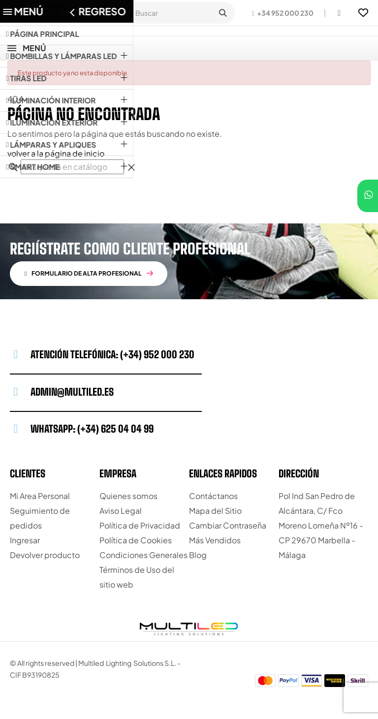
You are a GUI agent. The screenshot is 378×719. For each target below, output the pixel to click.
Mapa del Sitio (215, 510)
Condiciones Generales (143, 555)
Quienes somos (128, 496)
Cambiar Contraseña (227, 525)
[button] (283, 13)
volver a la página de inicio (55, 153)
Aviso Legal (120, 510)
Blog (198, 555)
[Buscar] (72, 166)
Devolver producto (45, 555)
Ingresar (25, 540)
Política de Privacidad (139, 525)
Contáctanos (213, 496)
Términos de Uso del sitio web (136, 577)
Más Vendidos (215, 540)
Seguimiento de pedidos (40, 518)
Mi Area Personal (40, 496)
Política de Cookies (135, 540)
